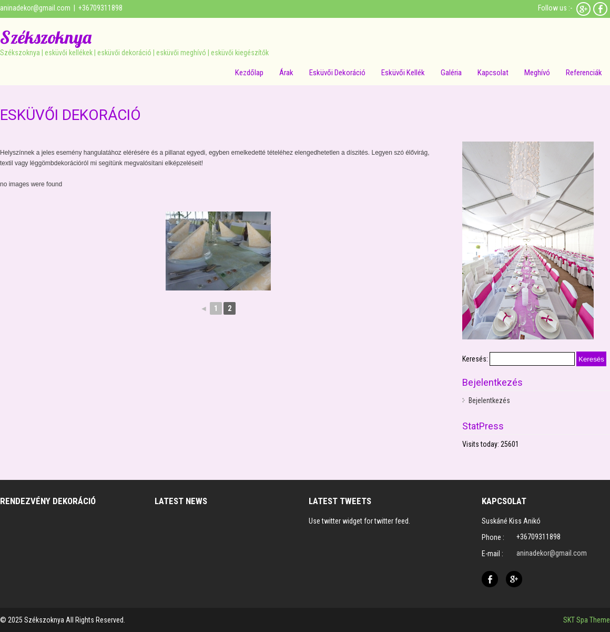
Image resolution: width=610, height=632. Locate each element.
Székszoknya (46, 37)
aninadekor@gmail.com (35, 8)
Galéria (451, 72)
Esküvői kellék (403, 72)
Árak (286, 72)
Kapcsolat (493, 72)
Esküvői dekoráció (337, 72)
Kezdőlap (249, 72)
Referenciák (584, 72)
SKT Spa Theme (586, 620)
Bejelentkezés (489, 400)
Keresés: (475, 359)
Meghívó (537, 72)
